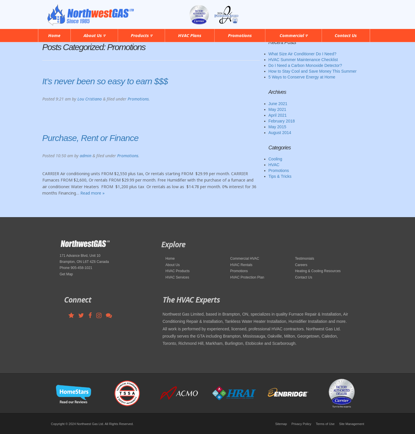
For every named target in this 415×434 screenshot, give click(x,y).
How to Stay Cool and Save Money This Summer (313, 71)
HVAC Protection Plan (247, 277)
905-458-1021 (345, 11)
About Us (173, 265)
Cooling (275, 159)
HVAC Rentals (241, 265)
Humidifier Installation (308, 321)
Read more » (92, 193)
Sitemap (281, 424)
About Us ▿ (94, 35)
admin (85, 155)
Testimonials (304, 259)
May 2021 (277, 109)
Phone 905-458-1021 (76, 268)
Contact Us (346, 35)
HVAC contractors (287, 329)
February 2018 (282, 121)
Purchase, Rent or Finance (90, 138)
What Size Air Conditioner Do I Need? (302, 54)
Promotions (240, 35)
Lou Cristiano (89, 99)
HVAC (274, 164)
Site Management (351, 424)
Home (54, 35)
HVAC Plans (189, 35)
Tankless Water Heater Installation (255, 321)
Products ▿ (141, 35)
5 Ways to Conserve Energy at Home (302, 77)
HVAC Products (178, 271)
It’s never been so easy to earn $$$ (105, 81)
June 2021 (278, 103)
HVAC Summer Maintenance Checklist (303, 59)
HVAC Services (177, 277)
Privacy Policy (301, 424)
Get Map (66, 274)
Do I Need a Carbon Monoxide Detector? (305, 65)
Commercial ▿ (293, 35)
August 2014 (280, 132)
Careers (301, 265)
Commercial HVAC (244, 259)
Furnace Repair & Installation (315, 314)
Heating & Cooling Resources (317, 271)
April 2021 (278, 115)
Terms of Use (325, 424)
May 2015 (277, 126)
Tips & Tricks (280, 176)
